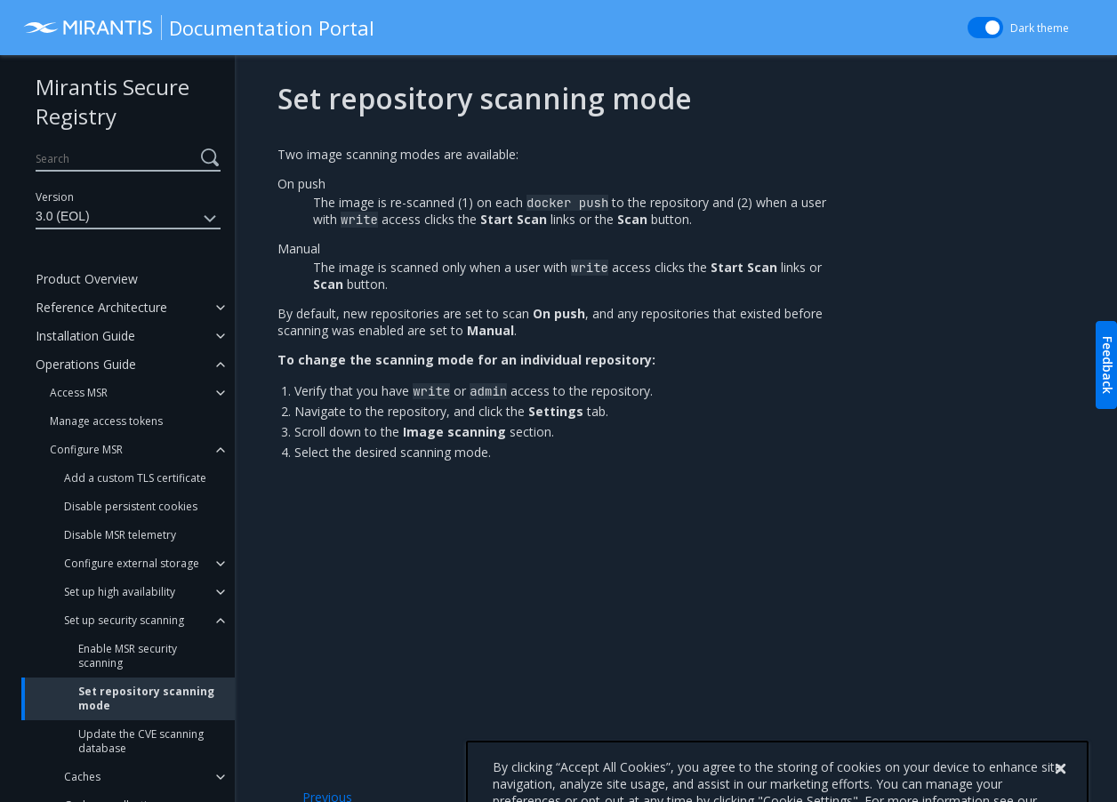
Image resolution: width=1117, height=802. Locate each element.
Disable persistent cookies (130, 506)
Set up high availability (119, 591)
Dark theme (1039, 28)
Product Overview (87, 278)
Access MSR (79, 392)
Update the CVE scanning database (141, 741)
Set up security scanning (124, 620)
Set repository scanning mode (146, 698)
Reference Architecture (101, 307)
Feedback (1107, 365)
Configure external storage (131, 563)
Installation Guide (85, 335)
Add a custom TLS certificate (135, 477)
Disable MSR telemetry (120, 534)
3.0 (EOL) (128, 218)
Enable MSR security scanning (127, 655)
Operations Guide (86, 364)
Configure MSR (86, 449)
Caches (82, 776)
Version (55, 197)
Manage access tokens (106, 421)
